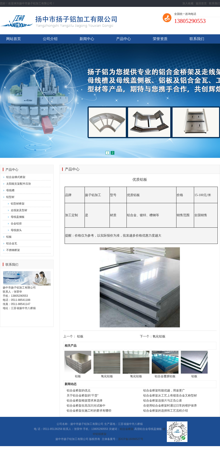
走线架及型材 (19, 210)
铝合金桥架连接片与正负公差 (162, 400)
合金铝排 (16, 223)
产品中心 (123, 39)
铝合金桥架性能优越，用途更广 (164, 390)
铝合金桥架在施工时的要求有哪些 (89, 410)
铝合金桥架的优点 (79, 390)
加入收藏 (187, 3)
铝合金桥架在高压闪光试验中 (86, 405)
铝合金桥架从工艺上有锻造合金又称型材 (170, 395)
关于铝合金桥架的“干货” (83, 395)
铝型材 (10, 197)
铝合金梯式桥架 (15, 177)
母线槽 (10, 190)
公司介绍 (50, 39)
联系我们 (214, 3)
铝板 (9, 236)
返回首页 (201, 3)
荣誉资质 (160, 39)
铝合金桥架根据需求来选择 (84, 400)
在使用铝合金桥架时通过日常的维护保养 (170, 405)
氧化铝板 (159, 336)
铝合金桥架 (127, 429)
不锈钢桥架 (13, 250)
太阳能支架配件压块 (18, 183)
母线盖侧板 (18, 216)
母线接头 (16, 230)
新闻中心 (87, 39)
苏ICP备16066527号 (130, 439)
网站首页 (13, 39)
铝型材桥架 (18, 203)
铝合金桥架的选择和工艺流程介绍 (165, 410)
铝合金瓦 (11, 243)
